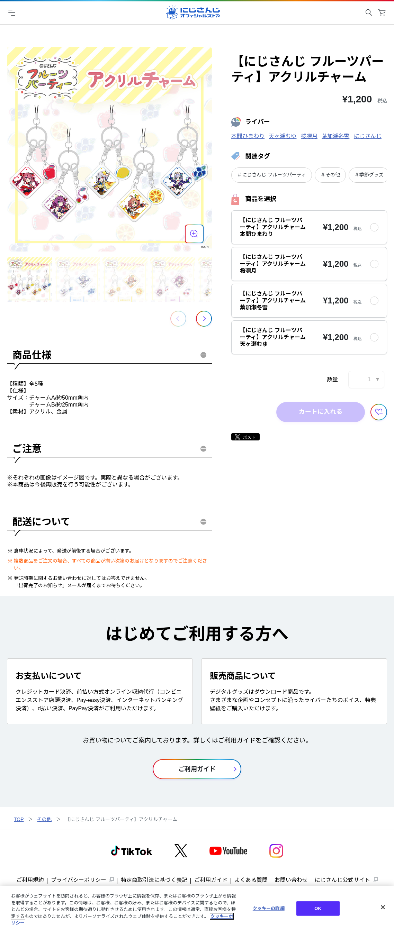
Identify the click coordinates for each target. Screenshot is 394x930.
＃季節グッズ (369, 174)
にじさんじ (368, 136)
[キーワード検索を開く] (369, 12)
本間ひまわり (248, 136)
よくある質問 (251, 880)
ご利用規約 (30, 880)
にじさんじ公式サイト (342, 880)
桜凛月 (309, 136)
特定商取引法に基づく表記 (154, 880)
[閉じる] (383, 907)
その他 (44, 819)
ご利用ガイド (210, 880)
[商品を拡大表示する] (194, 234)
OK (317, 908)
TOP (19, 819)
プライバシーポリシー (78, 880)
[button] (204, 319)
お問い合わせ (291, 880)
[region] (197, 908)
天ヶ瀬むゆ (282, 136)
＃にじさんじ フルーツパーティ (271, 174)
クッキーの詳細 (269, 908)
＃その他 (330, 174)
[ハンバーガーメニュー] (11, 12)
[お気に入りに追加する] (378, 412)
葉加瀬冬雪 (335, 136)
